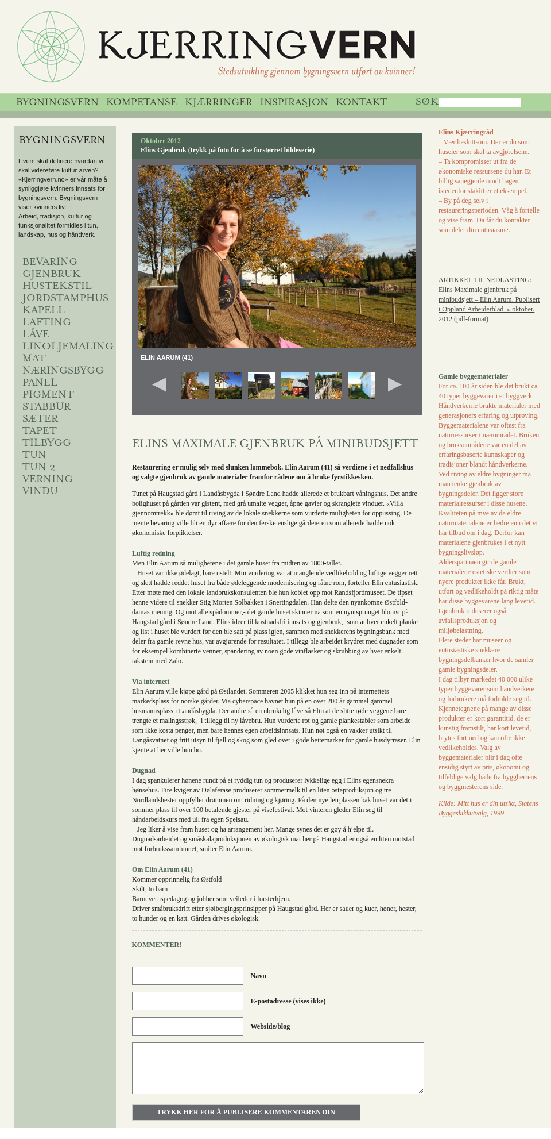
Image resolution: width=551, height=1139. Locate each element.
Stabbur (46, 407)
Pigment (48, 395)
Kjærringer (219, 103)
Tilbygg (46, 443)
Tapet (39, 431)
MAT (34, 359)
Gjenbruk (51, 274)
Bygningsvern (57, 103)
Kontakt (361, 103)
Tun (34, 455)
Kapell (43, 311)
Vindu (40, 492)
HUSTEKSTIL (57, 287)
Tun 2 (38, 468)
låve (35, 335)
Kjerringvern (263, 49)
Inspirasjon (294, 103)
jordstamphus (65, 299)
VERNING (47, 480)
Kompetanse (141, 103)
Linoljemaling (68, 347)
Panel (39, 383)
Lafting (46, 323)
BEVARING (49, 262)
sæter (40, 419)
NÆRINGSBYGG (63, 371)
